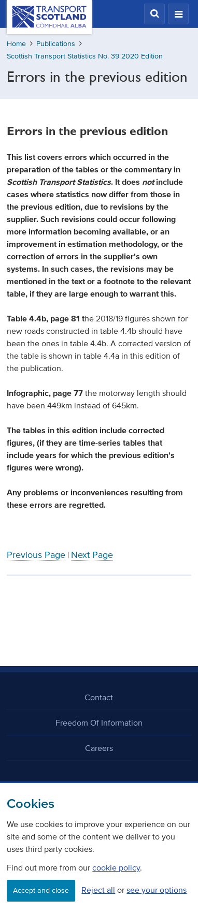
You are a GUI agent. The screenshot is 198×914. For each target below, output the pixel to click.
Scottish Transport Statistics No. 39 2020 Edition (85, 56)
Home (16, 44)
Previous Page (36, 555)
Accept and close (41, 890)
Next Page (92, 555)
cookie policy (116, 867)
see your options (156, 889)
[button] (154, 14)
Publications (55, 44)
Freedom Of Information (99, 722)
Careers (99, 748)
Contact (98, 697)
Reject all (98, 889)
